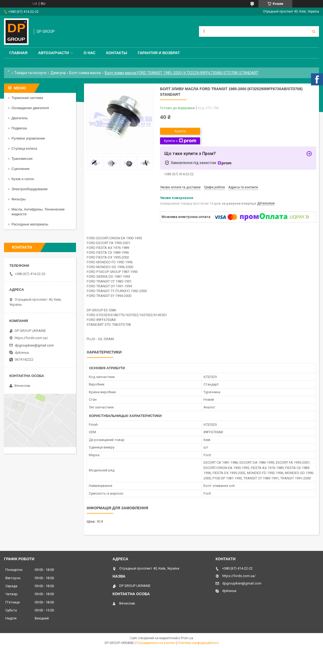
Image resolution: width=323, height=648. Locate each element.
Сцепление (20, 169)
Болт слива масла (85, 73)
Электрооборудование (29, 189)
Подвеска (19, 128)
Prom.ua (187, 638)
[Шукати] (313, 31)
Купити (180, 131)
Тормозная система (27, 98)
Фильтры (18, 199)
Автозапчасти (53, 53)
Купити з (180, 140)
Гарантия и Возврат (159, 53)
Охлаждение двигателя (30, 108)
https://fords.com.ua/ (31, 338)
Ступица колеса (24, 148)
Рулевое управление (28, 138)
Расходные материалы (29, 224)
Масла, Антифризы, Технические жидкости (38, 211)
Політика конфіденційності (198, 643)
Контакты (116, 53)
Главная (18, 53)
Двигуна (58, 73)
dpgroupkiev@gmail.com (34, 345)
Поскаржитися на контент (156, 643)
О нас (89, 53)
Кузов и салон (22, 179)
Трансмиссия (22, 159)
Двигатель (19, 118)
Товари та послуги (30, 73)
